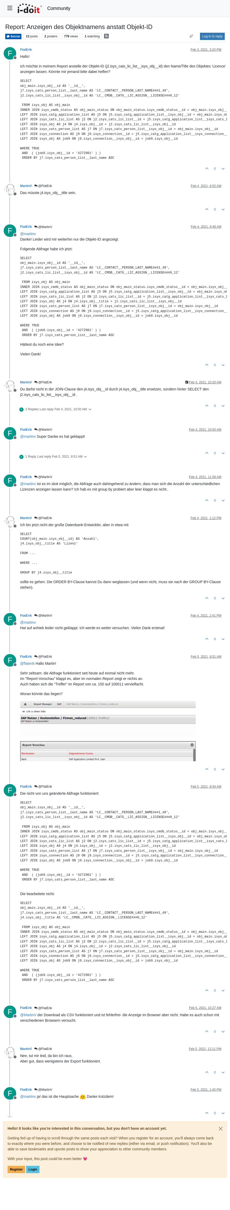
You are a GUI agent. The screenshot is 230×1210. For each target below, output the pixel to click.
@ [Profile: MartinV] (28, 1015)
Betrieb (13, 36)
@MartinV (43, 227)
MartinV (26, 186)
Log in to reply (212, 36)
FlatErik (26, 50)
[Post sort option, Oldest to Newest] (191, 36)
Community (59, 8)
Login (32, 1169)
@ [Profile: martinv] (28, 234)
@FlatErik (43, 186)
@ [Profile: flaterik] (27, 663)
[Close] (221, 1129)
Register (16, 1169)
